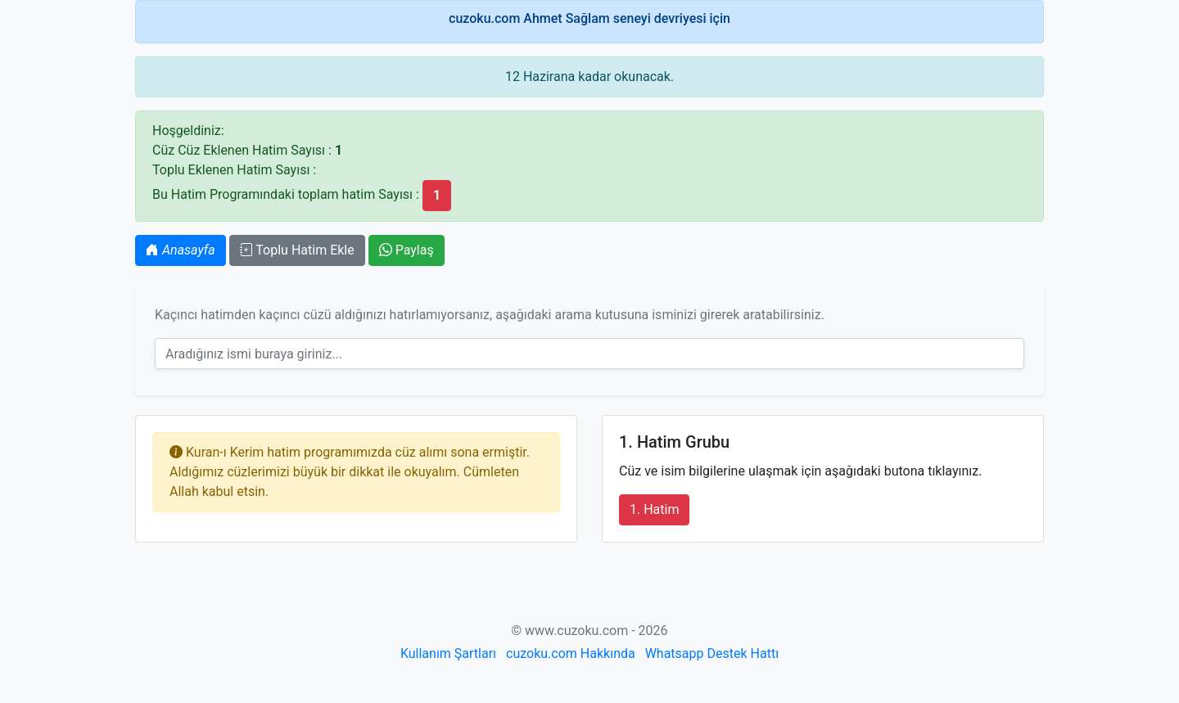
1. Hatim (654, 509)
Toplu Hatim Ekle (297, 250)
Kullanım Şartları (448, 653)
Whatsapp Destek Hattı (712, 653)
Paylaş (406, 250)
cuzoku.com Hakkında (570, 653)
